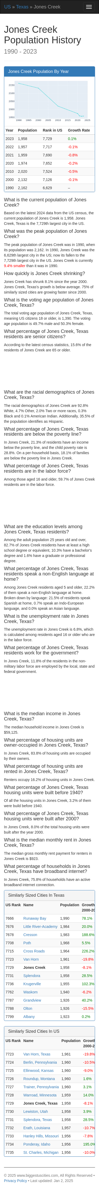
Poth (27, 943)
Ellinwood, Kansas (38, 1070)
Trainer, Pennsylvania (41, 1087)
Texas (22, 7)
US (7, 7)
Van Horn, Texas (36, 1054)
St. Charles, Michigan (41, 1152)
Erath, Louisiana (36, 1128)
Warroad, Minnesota (40, 1095)
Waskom (30, 992)
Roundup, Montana (39, 1079)
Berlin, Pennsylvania (40, 1062)
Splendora (31, 976)
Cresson (30, 935)
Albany (29, 1017)
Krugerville (32, 984)
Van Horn (31, 959)
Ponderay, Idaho (36, 1144)
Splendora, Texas (37, 1120)
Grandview (32, 1000)
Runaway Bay (34, 918)
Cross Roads (34, 951)
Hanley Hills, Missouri (41, 1136)
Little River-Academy (40, 926)
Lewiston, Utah (35, 1111)
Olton (27, 1008)
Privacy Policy (15, 1181)
